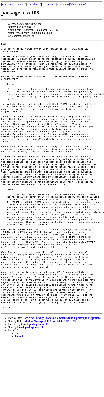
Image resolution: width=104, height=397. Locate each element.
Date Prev (7, 4)
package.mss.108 (38, 377)
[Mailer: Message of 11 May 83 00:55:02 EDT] (50, 374)
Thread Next (49, 4)
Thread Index (78, 4)
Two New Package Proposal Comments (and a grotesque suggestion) (62, 371)
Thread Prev (33, 4)
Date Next (20, 4)
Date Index (63, 4)
